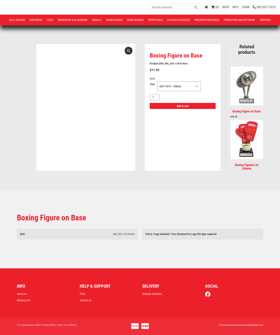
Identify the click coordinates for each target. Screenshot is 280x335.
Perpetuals (155, 19)
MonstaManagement (253, 325)
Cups (50, 19)
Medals (97, 19)
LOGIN (245, 7)
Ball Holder (17, 19)
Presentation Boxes (206, 19)
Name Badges (114, 19)
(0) (215, 7)
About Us (22, 293)
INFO (235, 7)
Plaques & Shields (178, 19)
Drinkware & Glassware (73, 19)
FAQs (82, 293)
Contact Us (85, 300)
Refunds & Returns (152, 293)
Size (152, 84)
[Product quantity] (155, 97)
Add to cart (183, 106)
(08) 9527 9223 (264, 7)
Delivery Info (23, 300)
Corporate (35, 19)
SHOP (225, 7)
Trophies (265, 19)
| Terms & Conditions (66, 325)
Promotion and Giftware (239, 19)
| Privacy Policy (47, 325)
